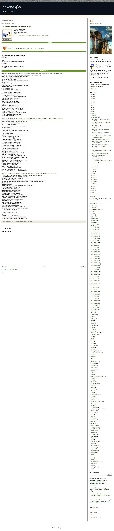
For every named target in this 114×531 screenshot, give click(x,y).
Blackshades (94, 224)
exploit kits (93, 434)
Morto (92, 354)
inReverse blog (94, 441)
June (94, 173)
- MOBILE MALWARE (96, 209)
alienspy (93, 418)
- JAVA (92, 207)
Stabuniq (93, 389)
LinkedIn (95, 88)
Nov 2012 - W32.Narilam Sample (100, 153)
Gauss (92, 331)
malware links (94, 445)
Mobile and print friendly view (8, 20)
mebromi (93, 448)
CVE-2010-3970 (95, 280)
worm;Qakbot (94, 467)
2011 (92, 186)
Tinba (92, 400)
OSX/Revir (93, 363)
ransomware (94, 452)
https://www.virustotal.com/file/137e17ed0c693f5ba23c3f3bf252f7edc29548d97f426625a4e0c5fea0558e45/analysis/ (29, 173)
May (94, 175)
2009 (92, 190)
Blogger (60, 527)
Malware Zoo (94, 345)
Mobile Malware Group (96, 352)
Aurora (92, 215)
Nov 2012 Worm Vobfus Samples (100, 144)
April (94, 177)
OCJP (92, 358)
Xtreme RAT (94, 410)
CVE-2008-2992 (95, 238)
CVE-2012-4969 (95, 307)
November (95, 162)
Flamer (92, 329)
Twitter (91, 88)
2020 (92, 98)
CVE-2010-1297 (95, 271)
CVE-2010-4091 (95, 282)
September (95, 167)
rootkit (92, 454)
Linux (28, 221)
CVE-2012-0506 (95, 293)
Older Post (83, 266)
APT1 (92, 213)
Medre (92, 347)
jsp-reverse (93, 443)
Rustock (93, 378)
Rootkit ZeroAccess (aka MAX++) (99, 376)
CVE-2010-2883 (95, 276)
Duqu (92, 327)
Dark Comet (94, 318)
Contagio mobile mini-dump (97, 84)
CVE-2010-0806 (95, 267)
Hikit (92, 336)
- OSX (92, 211)
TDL (92, 392)
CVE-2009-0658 (95, 249)
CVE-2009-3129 (95, 258)
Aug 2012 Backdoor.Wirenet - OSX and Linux (16, 26)
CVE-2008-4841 (95, 242)
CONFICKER (94, 225)
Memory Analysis (95, 351)
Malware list (92, 503)
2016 (92, 107)
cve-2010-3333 (94, 427)
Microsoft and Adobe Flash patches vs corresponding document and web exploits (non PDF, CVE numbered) (100, 495)
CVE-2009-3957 (95, 262)
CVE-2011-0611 (95, 285)
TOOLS (93, 396)
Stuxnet (93, 390)
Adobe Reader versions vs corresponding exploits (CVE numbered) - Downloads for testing (99, 489)
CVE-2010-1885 (95, 273)
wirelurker (93, 463)
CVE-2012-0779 (95, 298)
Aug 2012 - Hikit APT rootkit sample (100, 139)
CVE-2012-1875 (95, 302)
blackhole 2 (93, 421)
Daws (92, 320)
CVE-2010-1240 (95, 269)
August (94, 169)
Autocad (93, 216)
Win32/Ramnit (94, 407)
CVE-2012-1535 (95, 300)
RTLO (92, 372)
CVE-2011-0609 (95, 284)
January (95, 183)
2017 (92, 105)
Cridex (92, 312)
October (95, 165)
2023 (92, 96)
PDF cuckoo (94, 369)
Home (3, 16)
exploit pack (94, 436)
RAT (92, 370)
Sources (93, 385)
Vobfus (92, 403)
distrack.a (93, 432)
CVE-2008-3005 (95, 240)
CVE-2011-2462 (95, 291)
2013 (92, 113)
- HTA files (93, 206)
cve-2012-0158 (94, 428)
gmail (92, 439)
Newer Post (4, 266)
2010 (92, 188)
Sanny (92, 380)
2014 (92, 111)
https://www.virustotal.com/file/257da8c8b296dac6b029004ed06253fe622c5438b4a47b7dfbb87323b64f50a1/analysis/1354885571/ (32, 118)
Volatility (93, 405)
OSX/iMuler (94, 365)
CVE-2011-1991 (95, 289)
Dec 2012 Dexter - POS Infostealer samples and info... (100, 133)
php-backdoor (94, 450)
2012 (92, 115)
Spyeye (93, 387)
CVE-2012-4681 (95, 305)
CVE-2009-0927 (95, 253)
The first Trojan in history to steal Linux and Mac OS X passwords (29, 35)
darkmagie (93, 430)
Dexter (92, 323)
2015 (92, 109)
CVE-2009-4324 (95, 264)
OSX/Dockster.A (95, 361)
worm (92, 465)
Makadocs (93, 343)
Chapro (93, 311)
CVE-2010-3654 (95, 278)
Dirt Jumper (94, 325)
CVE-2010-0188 (95, 265)
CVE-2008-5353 (95, 244)
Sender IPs (93, 381)
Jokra (92, 340)
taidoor (92, 459)
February (95, 181)
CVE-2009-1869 (95, 256)
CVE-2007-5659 (95, 233)
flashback (93, 438)
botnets (93, 423)
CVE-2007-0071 (95, 231)
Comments (94, 517)
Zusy (92, 416)
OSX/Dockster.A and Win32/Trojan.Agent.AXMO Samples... (102, 159)
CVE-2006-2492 (95, 229)
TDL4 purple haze (95, 394)
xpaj (92, 468)
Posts (92, 515)
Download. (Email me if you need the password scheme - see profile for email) (25, 48)
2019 (92, 101)
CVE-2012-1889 (95, 303)
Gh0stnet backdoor (95, 332)
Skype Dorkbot (94, 383)
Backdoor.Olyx (94, 218)
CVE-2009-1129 (95, 254)
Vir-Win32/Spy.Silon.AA (96, 401)
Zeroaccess (94, 412)
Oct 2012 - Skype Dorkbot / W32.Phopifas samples (98, 156)
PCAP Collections (94, 507)
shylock (93, 456)
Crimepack (93, 314)
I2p (91, 338)
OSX (31, 221)
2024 (92, 94)
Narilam (93, 356)
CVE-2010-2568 (95, 274)
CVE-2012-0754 (95, 296)
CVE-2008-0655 (95, 236)
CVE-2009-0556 (95, 245)
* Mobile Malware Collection (97, 483)
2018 (92, 103)
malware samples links (96, 447)
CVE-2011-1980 (95, 287)
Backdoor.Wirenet (22, 221)
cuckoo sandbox (95, 425)
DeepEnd (93, 322)
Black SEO (93, 222)
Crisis (92, 316)
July (94, 171)
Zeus (92, 414)
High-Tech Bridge (95, 334)
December (95, 117)
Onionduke (93, 367)
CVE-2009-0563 (95, 247)
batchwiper (93, 419)
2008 (92, 192)
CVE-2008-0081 (95, 235)
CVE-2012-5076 (95, 309)
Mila (92, 21)
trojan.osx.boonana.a (96, 461)
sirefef (92, 457)
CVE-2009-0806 (95, 251)
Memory (93, 349)
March (94, 179)
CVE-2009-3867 (95, 260)
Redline (93, 374)
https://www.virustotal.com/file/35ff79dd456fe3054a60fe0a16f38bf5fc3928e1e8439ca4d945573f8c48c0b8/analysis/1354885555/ (32, 73)
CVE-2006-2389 (95, 227)
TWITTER (93, 398)
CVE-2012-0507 (95, 294)
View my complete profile (95, 23)
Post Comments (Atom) (13, 269)
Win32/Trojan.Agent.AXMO (97, 409)
